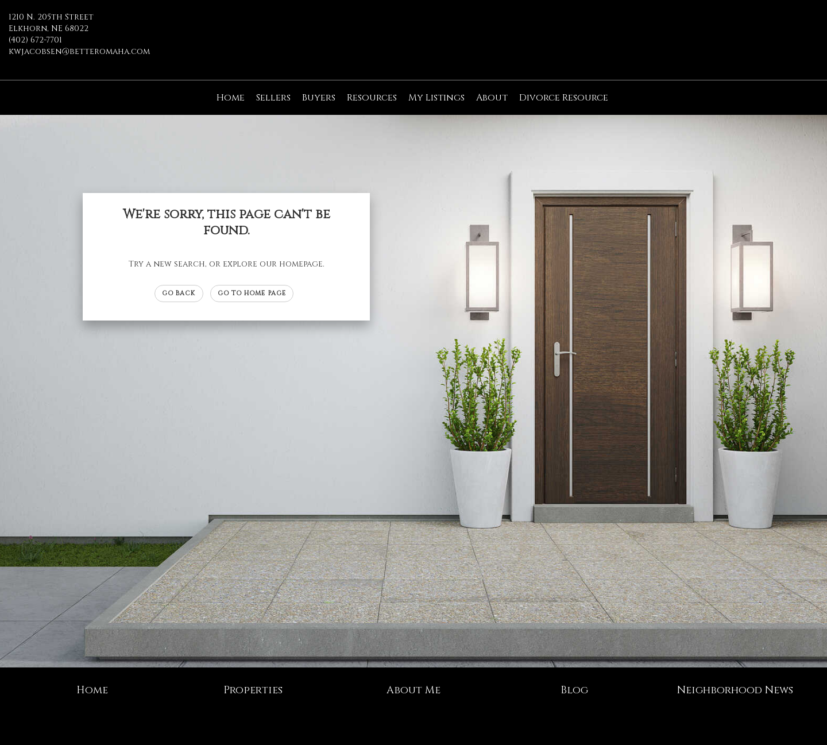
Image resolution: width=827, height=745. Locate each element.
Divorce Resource (563, 97)
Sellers (273, 97)
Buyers (318, 97)
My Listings (436, 97)
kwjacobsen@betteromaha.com (79, 51)
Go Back (179, 293)
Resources (372, 97)
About (492, 97)
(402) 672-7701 (35, 39)
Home (231, 97)
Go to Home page (252, 293)
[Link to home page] (413, 26)
